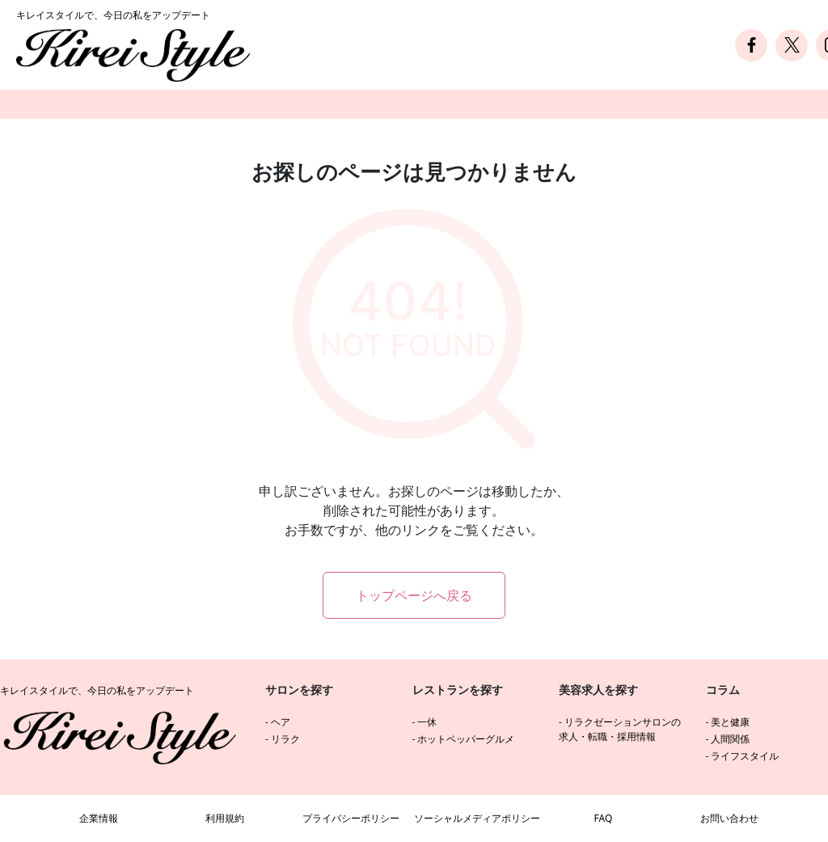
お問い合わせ (729, 818)
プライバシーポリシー (350, 818)
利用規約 (224, 818)
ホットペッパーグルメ (465, 739)
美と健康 (730, 722)
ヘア (280, 722)
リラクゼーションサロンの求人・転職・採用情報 (620, 729)
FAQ (603, 818)
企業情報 (98, 818)
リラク (285, 739)
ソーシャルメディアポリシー (477, 818)
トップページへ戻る (414, 595)
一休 (427, 722)
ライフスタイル (745, 756)
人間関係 (730, 739)
